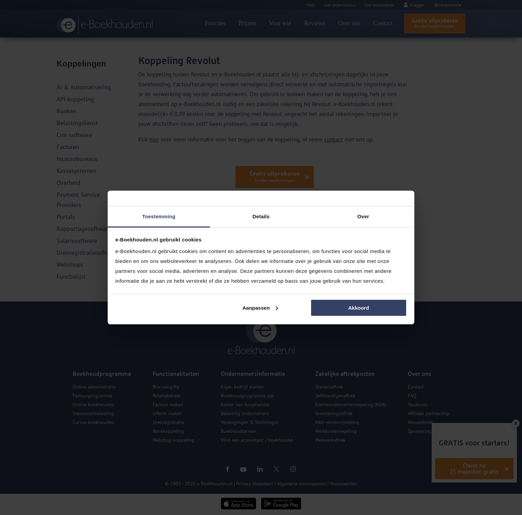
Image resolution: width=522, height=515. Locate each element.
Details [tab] (261, 216)
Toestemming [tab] (158, 216)
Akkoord (358, 308)
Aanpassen (260, 308)
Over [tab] (363, 216)
